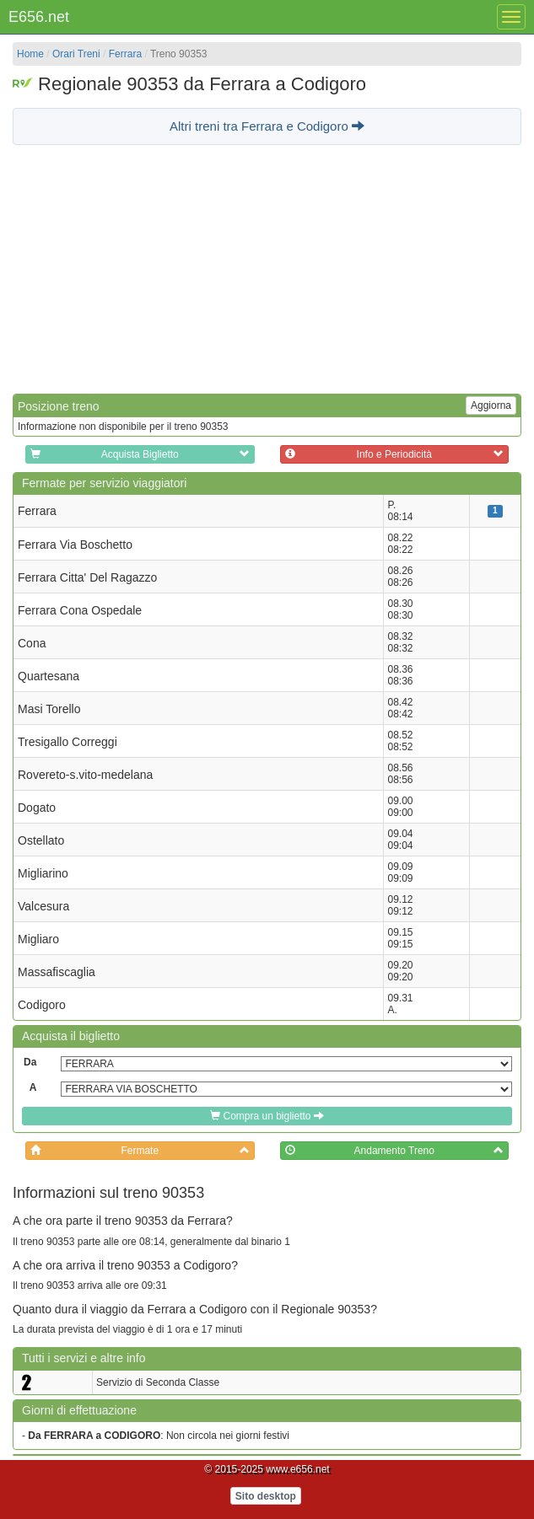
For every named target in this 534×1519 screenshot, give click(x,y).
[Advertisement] (267, 267)
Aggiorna (491, 405)
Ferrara (125, 54)
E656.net (38, 16)
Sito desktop (265, 1496)
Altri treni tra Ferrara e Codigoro (267, 126)
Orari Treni (76, 54)
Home (30, 54)
